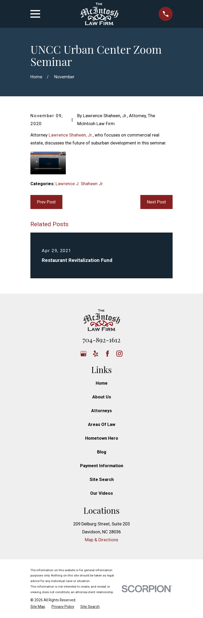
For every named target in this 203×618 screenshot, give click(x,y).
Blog (101, 452)
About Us (101, 396)
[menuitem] (37, 606)
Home (102, 383)
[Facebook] (107, 354)
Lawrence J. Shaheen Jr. (80, 183)
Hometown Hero (101, 438)
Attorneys (101, 410)
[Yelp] (96, 354)
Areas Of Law (101, 424)
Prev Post (46, 202)
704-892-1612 (101, 339)
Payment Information (101, 465)
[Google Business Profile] (83, 354)
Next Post (156, 202)
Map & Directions (101, 539)
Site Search (102, 479)
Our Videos (101, 493)
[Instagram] (119, 354)
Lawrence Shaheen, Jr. (71, 135)
